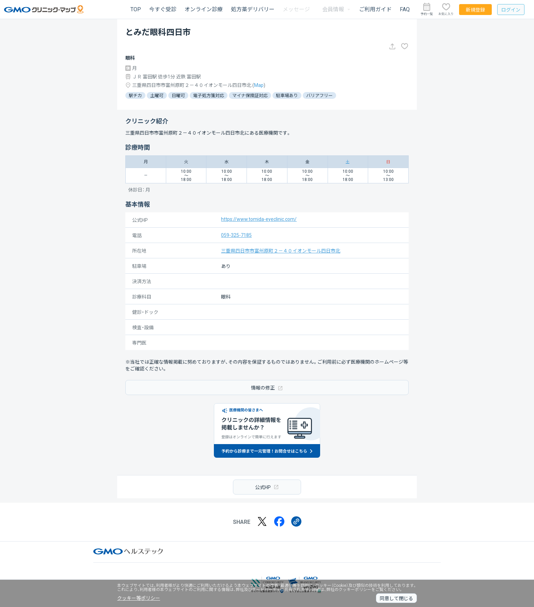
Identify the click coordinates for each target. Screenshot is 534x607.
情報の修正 (267, 388)
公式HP (267, 487)
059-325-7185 (236, 235)
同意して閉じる (396, 598)
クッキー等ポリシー (138, 598)
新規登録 (475, 10)
